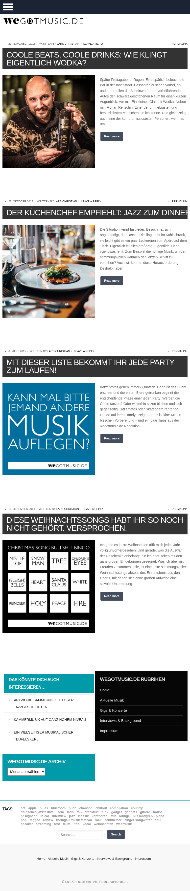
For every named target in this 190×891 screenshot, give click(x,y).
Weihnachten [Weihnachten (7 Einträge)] (103, 824)
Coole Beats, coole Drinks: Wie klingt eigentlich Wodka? (86, 58)
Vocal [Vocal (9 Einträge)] (87, 824)
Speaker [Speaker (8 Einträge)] (27, 824)
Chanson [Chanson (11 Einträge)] (86, 808)
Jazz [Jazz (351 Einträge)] (72, 816)
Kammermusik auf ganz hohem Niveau (50, 720)
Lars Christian (68, 43)
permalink (180, 43)
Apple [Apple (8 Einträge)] (32, 808)
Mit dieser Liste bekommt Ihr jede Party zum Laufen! (90, 366)
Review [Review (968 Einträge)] (48, 820)
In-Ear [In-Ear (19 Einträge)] (44, 816)
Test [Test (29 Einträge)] (57, 824)
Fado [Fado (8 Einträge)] (70, 812)
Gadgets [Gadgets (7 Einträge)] (131, 812)
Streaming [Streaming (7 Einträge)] (43, 824)
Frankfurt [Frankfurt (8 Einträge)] (91, 812)
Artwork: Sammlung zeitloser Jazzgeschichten (44, 703)
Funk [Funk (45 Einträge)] (104, 812)
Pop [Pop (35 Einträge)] (24, 820)
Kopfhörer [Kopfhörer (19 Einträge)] (99, 816)
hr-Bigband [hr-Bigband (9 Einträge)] (29, 816)
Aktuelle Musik (112, 700)
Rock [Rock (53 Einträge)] (98, 820)
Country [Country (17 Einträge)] (137, 808)
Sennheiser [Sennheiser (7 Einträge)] (113, 820)
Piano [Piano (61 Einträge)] (160, 816)
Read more (111, 136)
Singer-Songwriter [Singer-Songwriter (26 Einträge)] (138, 820)
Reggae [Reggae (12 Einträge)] (34, 820)
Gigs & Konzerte (113, 710)
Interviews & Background (120, 720)
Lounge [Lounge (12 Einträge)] (124, 816)
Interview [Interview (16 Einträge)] (59, 816)
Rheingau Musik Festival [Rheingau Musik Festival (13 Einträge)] (74, 820)
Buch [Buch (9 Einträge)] (72, 808)
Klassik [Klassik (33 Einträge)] (83, 816)
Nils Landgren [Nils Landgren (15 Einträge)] (143, 816)
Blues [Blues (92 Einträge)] (44, 808)
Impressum (109, 731)
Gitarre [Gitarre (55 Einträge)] (145, 812)
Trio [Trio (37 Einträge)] (77, 824)
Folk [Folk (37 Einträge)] (79, 812)
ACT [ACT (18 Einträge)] (23, 808)
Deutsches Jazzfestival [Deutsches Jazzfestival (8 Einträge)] (38, 812)
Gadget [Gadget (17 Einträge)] (116, 812)
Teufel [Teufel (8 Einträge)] (67, 824)
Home (105, 690)
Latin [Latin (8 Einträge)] (113, 816)
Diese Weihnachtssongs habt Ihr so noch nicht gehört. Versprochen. (94, 524)
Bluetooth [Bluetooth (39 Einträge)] (58, 808)
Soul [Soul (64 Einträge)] (158, 820)
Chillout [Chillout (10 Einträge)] (101, 808)
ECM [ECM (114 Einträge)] (60, 812)
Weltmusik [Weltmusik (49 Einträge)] (124, 824)
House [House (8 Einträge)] (158, 812)
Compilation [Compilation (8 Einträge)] (119, 808)
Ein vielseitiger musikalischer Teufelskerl (43, 735)
